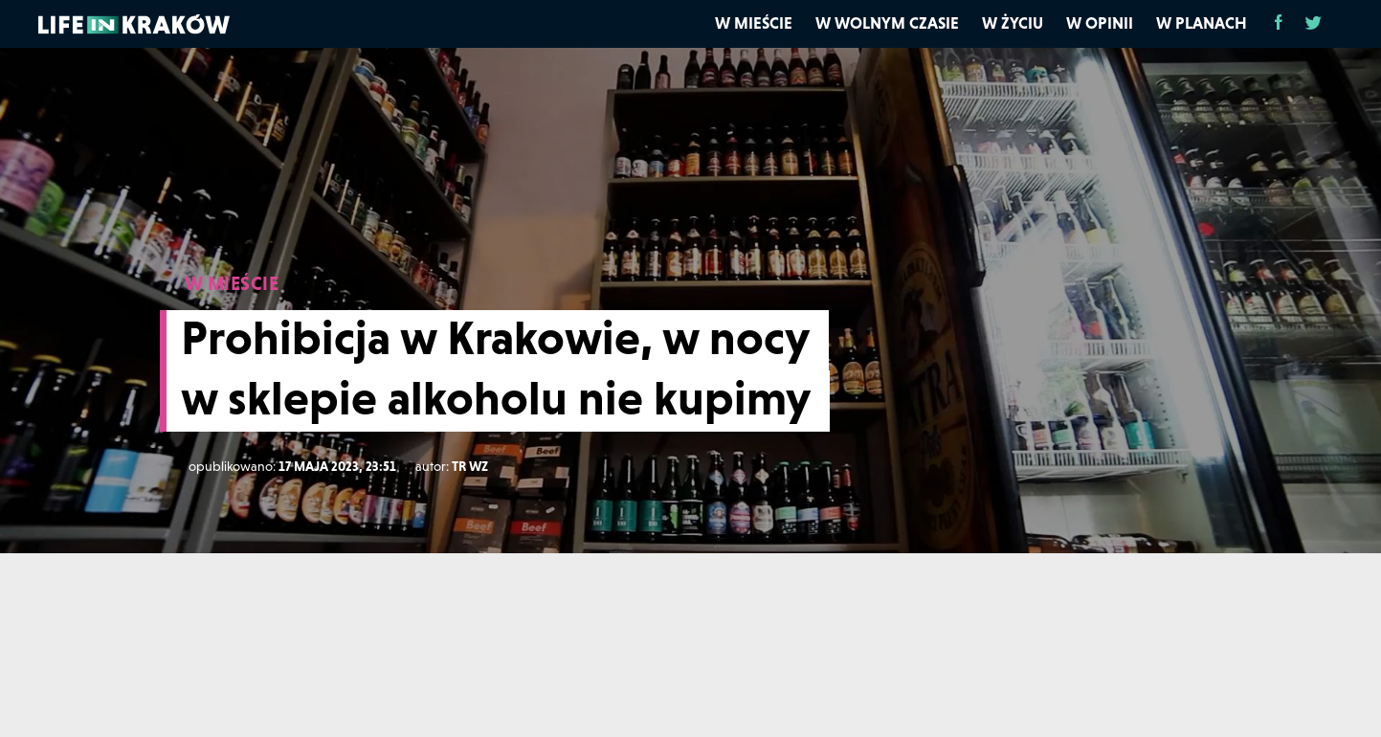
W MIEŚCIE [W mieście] (232, 283)
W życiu (1012, 23)
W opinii (1099, 23)
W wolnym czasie (887, 23)
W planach (1201, 23)
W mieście (753, 23)
